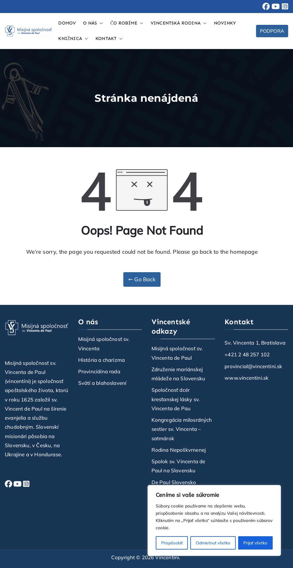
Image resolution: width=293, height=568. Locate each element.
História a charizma (101, 360)
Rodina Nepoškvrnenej (178, 450)
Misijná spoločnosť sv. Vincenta (104, 343)
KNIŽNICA (73, 39)
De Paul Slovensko (173, 482)
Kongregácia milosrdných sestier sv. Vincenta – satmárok (181, 429)
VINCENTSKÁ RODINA (179, 23)
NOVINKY (225, 23)
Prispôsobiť (172, 543)
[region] (214, 520)
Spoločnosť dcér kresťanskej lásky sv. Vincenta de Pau (175, 399)
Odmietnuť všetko (213, 543)
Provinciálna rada (99, 371)
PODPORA (272, 31)
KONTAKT (109, 39)
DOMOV (67, 23)
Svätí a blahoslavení (102, 383)
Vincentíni (167, 557)
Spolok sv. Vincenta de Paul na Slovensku (178, 466)
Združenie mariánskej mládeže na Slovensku (178, 373)
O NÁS (93, 23)
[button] (100, 23)
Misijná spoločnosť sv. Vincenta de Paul (177, 353)
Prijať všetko (255, 543)
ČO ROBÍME (126, 23)
